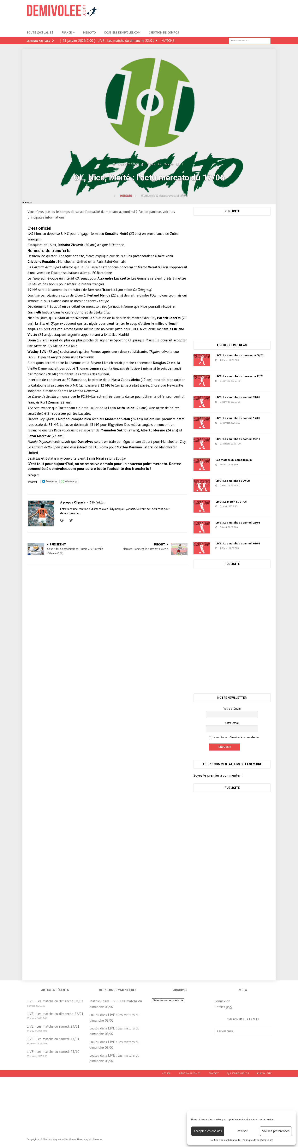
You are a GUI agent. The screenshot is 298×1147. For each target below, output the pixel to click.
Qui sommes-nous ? (238, 1073)
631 (248, 527)
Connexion (222, 1001)
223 (250, 381)
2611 (249, 548)
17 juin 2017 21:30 (128, 164)
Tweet (32, 481)
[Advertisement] (196, 13)
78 (248, 485)
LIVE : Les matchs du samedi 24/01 (238, 397)
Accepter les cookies (207, 1131)
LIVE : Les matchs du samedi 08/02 (238, 543)
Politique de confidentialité (225, 1139)
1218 (248, 464)
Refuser (242, 1131)
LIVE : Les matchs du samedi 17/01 (238, 418)
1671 (251, 443)
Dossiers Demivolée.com (122, 32)
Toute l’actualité (39, 32)
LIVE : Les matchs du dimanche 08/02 (239, 355)
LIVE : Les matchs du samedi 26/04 (238, 522)
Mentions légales (189, 1073)
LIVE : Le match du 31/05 (231, 501)
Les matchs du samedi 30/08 (234, 459)
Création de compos (164, 32)
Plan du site (264, 1073)
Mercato (89, 32)
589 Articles (97, 502)
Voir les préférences (276, 1131)
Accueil (166, 1073)
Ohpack (151, 164)
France (67, 32)
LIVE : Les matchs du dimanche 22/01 (239, 376)
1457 (247, 506)
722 (249, 360)
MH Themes (95, 1139)
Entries (223, 1007)
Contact (214, 1073)
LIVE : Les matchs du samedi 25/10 (238, 439)
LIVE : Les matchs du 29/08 (233, 480)
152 (250, 422)
